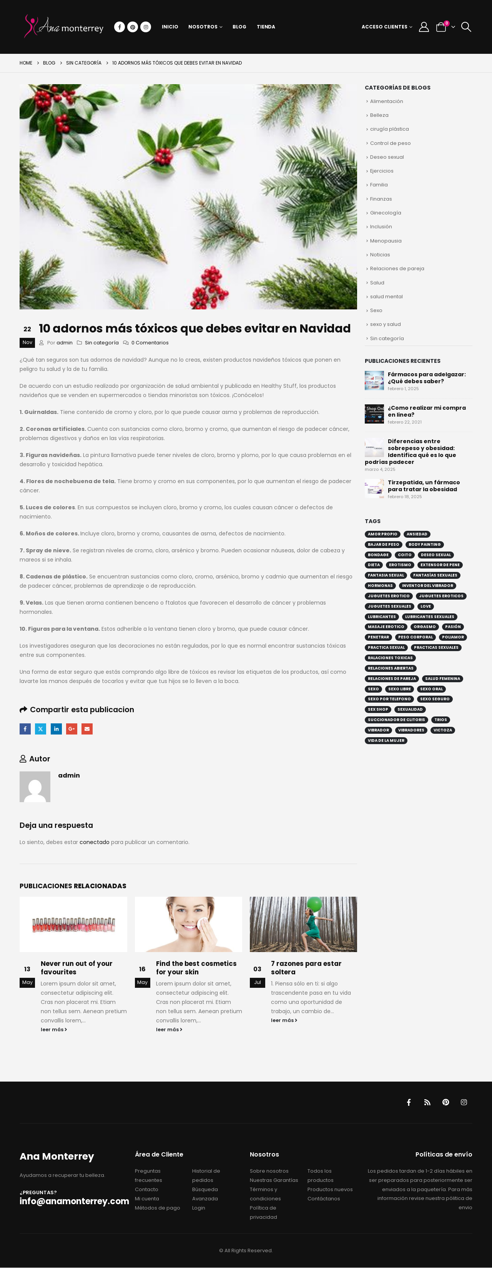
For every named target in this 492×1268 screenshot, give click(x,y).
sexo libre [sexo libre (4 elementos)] (399, 690)
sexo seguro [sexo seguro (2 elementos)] (435, 700)
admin (65, 342)
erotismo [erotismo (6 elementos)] (400, 566)
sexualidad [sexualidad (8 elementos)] (410, 710)
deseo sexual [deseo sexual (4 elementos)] (436, 555)
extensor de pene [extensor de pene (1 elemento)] (440, 566)
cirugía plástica (389, 129)
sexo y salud (385, 325)
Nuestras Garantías (274, 1180)
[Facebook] (119, 27)
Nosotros (202, 26)
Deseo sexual (387, 157)
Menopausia (386, 241)
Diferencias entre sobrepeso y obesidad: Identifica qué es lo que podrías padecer (410, 452)
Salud (377, 283)
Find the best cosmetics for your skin (196, 968)
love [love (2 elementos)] (426, 607)
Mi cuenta (147, 1199)
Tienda (266, 26)
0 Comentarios (150, 342)
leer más (54, 1030)
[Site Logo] (64, 27)
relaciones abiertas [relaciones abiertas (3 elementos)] (391, 669)
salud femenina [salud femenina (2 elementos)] (442, 679)
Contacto (146, 1189)
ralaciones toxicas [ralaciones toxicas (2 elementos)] (390, 659)
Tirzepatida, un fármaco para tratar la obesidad (424, 486)
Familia (379, 185)
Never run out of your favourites (77, 968)
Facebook (25, 729)
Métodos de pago (157, 1208)
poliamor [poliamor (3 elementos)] (453, 638)
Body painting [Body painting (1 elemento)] (425, 545)
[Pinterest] (132, 27)
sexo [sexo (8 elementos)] (373, 690)
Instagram (464, 1102)
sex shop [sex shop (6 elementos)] (378, 710)
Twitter (41, 729)
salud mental (386, 297)
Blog (239, 26)
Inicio (170, 26)
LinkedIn (56, 729)
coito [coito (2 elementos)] (405, 555)
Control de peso (390, 143)
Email (87, 729)
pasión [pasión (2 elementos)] (453, 628)
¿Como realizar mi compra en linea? (427, 412)
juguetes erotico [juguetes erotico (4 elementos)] (389, 597)
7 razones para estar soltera (306, 968)
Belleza (379, 115)
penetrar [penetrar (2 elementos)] (378, 638)
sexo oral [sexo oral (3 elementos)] (431, 690)
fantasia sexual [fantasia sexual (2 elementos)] (386, 576)
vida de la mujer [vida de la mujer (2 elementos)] (386, 741)
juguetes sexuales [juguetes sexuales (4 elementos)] (389, 607)
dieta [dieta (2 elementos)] (374, 566)
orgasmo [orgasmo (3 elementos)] (425, 628)
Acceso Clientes (384, 26)
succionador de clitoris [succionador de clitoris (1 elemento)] (396, 721)
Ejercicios (382, 171)
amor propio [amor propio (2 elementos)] (382, 535)
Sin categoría (102, 342)
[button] (466, 27)
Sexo (376, 311)
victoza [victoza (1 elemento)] (443, 731)
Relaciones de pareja (397, 269)
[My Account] (424, 27)
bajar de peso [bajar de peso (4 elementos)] (383, 545)
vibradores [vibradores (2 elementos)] (411, 731)
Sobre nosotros (269, 1171)
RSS (427, 1102)
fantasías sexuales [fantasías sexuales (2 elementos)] (435, 576)
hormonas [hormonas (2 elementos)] (380, 587)
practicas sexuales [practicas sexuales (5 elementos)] (436, 648)
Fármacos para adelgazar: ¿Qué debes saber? (427, 378)
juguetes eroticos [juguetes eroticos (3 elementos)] (441, 597)
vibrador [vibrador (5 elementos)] (378, 731)
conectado (95, 842)
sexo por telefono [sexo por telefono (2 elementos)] (389, 700)
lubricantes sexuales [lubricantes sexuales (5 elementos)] (429, 617)
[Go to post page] (73, 924)
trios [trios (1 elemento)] (440, 721)
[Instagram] (145, 27)
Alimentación (386, 101)
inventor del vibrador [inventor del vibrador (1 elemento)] (427, 587)
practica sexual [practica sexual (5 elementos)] (386, 648)
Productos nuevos (330, 1189)
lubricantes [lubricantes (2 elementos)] (382, 617)
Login (198, 1208)
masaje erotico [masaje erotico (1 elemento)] (386, 628)
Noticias (380, 255)
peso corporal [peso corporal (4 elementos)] (415, 638)
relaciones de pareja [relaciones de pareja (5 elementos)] (392, 679)
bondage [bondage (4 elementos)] (378, 555)
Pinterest (445, 1102)
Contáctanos (324, 1199)
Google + (72, 729)
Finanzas (381, 199)
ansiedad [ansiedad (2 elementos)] (417, 535)
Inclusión (381, 227)
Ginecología (385, 213)
